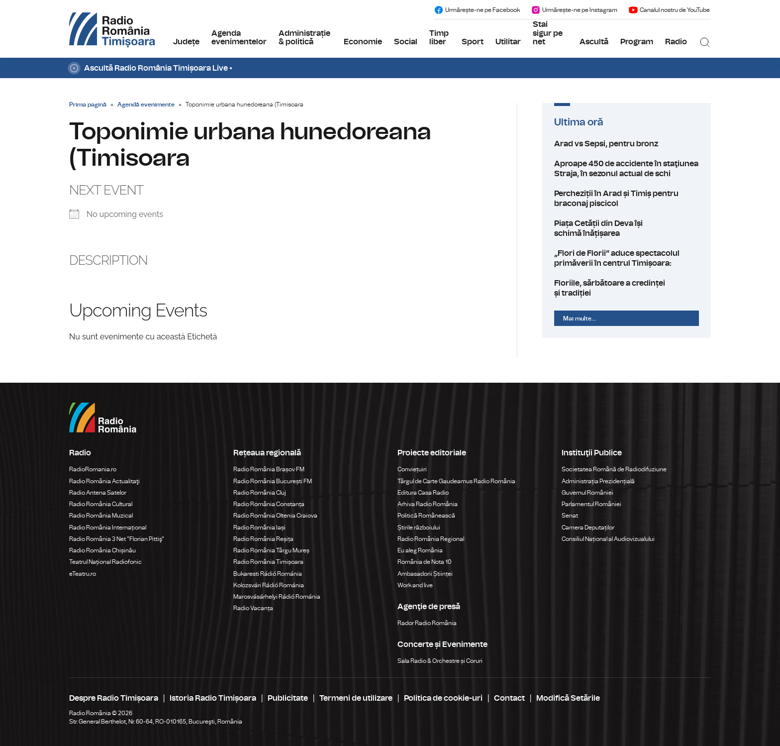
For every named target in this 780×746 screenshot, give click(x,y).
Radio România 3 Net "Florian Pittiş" (116, 539)
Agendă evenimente (146, 104)
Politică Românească (426, 516)
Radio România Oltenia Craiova (275, 516)
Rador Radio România (427, 623)
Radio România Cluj (259, 493)
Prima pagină (87, 104)
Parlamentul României (591, 504)
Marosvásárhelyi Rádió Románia (276, 597)
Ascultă (594, 42)
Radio (676, 42)
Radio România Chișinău (102, 550)
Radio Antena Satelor (97, 493)
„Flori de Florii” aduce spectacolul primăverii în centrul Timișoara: (626, 258)
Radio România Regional (430, 539)
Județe (186, 42)
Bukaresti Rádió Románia (267, 574)
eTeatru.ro (82, 574)
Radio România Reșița (263, 539)
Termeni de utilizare (355, 698)
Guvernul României (587, 493)
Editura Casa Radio (423, 493)
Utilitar (508, 42)
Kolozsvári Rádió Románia (268, 585)
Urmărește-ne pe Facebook (477, 10)
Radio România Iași (259, 528)
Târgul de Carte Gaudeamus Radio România (456, 481)
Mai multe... (579, 318)
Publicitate (288, 698)
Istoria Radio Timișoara (213, 698)
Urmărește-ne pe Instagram (574, 10)
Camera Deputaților (588, 528)
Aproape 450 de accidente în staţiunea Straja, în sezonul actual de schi (626, 169)
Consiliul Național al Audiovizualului (608, 539)
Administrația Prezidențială (598, 481)
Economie (363, 42)
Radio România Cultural (100, 504)
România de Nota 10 (424, 562)
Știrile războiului (418, 528)
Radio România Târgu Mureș (271, 550)
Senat (570, 516)
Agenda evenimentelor (239, 37)
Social (405, 42)
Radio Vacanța (253, 608)
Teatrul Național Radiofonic (105, 562)
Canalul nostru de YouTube (669, 10)
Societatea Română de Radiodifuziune (614, 469)
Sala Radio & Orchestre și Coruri (440, 661)
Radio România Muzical (101, 516)
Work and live (415, 585)
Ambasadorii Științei (425, 574)
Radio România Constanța (268, 504)
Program (636, 42)
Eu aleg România (420, 550)
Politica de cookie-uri (443, 698)
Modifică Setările (568, 698)
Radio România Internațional (107, 528)
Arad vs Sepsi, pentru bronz (626, 144)
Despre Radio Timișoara (113, 698)
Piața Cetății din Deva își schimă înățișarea (626, 228)
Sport (473, 42)
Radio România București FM (272, 481)
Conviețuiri (412, 469)
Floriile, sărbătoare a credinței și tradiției (626, 288)
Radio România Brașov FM (268, 469)
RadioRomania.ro (92, 469)
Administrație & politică (304, 37)
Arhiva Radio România (427, 504)
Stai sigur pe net (548, 33)
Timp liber (439, 37)
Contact (509, 698)
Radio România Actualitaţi (104, 481)
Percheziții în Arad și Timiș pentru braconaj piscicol (626, 198)
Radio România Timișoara (268, 562)
